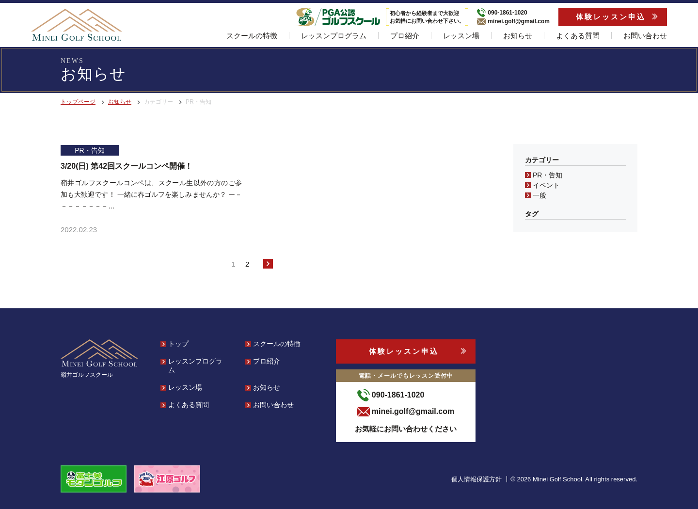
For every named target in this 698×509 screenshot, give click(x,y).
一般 (539, 195)
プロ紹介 (404, 36)
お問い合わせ (645, 36)
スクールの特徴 (251, 36)
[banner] (76, 25)
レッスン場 (461, 36)
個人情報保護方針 (476, 479)
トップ (178, 344)
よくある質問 (578, 36)
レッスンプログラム (333, 36)
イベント (546, 185)
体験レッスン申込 (611, 17)
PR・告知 (547, 175)
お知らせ (517, 36)
